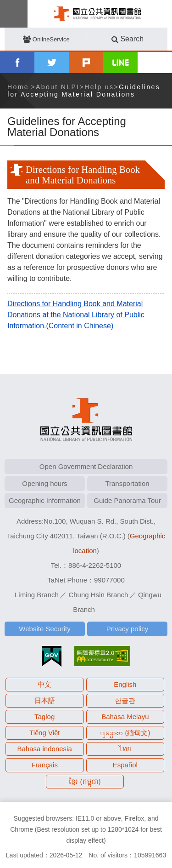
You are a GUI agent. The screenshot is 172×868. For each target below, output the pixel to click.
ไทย (125, 749)
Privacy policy (127, 629)
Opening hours (44, 483)
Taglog (44, 716)
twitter (51, 62)
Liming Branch (37, 595)
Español (125, 765)
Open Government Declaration (86, 466)
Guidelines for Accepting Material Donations (83, 90)
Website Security (44, 629)
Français (44, 765)
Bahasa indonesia (44, 749)
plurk (86, 62)
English (125, 684)
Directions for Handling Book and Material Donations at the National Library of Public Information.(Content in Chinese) (75, 315)
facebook (17, 62)
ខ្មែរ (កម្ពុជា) (84, 781)
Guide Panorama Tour (127, 500)
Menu (14, 14)
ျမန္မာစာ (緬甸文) (125, 733)
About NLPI (58, 87)
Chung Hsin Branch (98, 595)
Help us (99, 87)
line (120, 62)
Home (18, 87)
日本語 (44, 700)
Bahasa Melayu (125, 716)
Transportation (127, 483)
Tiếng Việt (44, 733)
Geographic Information (45, 500)
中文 (44, 684)
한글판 (125, 700)
